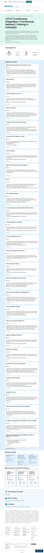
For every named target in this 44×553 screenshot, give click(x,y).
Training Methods (7, 532)
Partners (33, 532)
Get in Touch (39, 550)
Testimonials (34, 535)
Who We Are (36, 10)
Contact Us (29, 1)
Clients (32, 533)
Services (27, 10)
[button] (37, 478)
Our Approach (17, 528)
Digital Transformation (26, 529)
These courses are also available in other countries (14, 500)
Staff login (22, 552)
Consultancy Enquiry (17, 532)
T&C (32, 540)
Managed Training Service (26, 532)
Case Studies (17, 530)
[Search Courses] (27, 7)
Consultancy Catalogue (17, 535)
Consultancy (18, 10)
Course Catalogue (8, 10)
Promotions (7, 530)
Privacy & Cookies (22, 550)
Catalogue (7, 528)
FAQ (32, 538)
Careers (33, 536)
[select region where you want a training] (22, 494)
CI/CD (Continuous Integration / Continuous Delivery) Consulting (17, 506)
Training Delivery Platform (25, 534)
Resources (7, 534)
